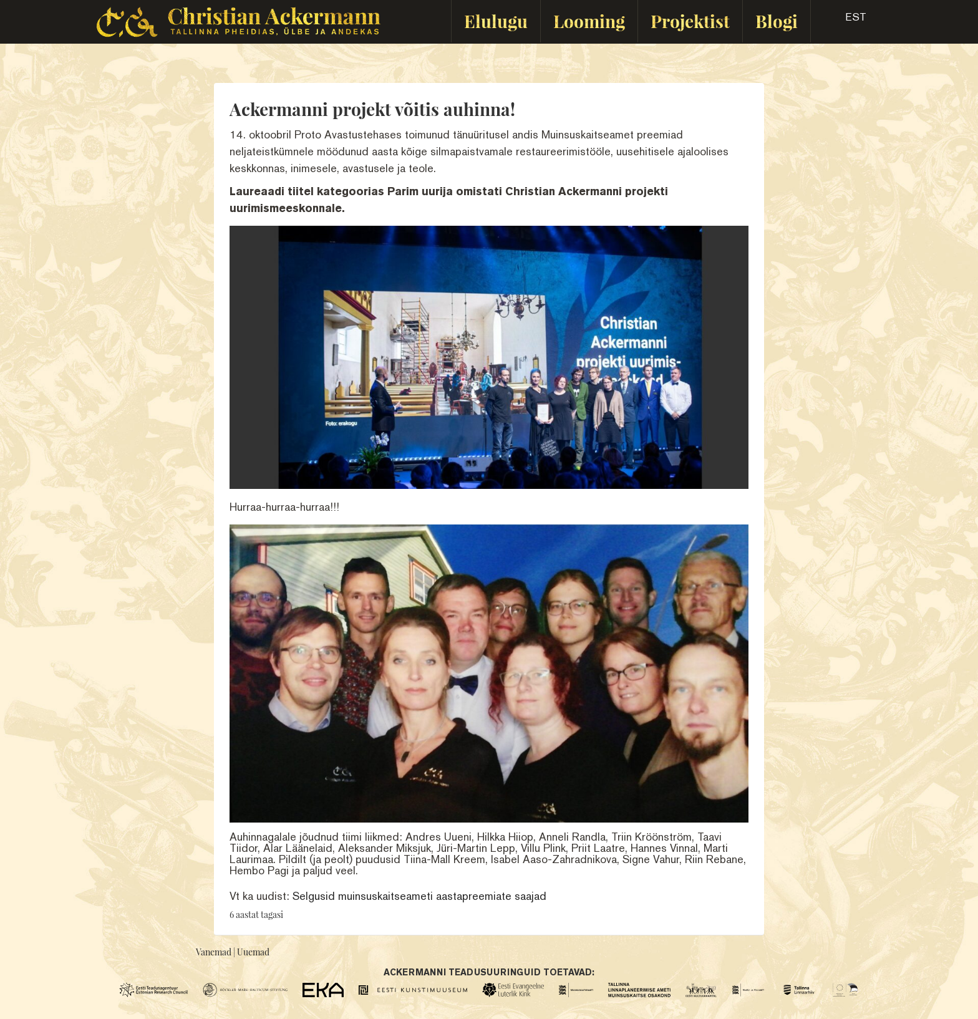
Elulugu (496, 20)
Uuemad (253, 952)
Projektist (690, 20)
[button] (844, 21)
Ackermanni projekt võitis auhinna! (372, 108)
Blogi (776, 20)
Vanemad (213, 952)
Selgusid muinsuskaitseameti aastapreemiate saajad (419, 896)
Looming (589, 20)
